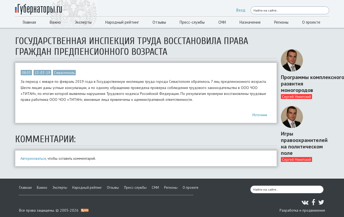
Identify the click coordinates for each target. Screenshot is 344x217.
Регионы (281, 22)
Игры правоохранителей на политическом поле (303, 143)
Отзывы (159, 22)
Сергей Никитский (296, 96)
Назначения (250, 22)
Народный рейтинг (122, 22)
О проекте (311, 22)
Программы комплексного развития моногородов (303, 83)
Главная (29, 22)
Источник (259, 114)
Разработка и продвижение (302, 210)
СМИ (222, 22)
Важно (55, 22)
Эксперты (83, 22)
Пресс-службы (192, 22)
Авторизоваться (33, 158)
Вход (240, 10)
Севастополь (64, 72)
